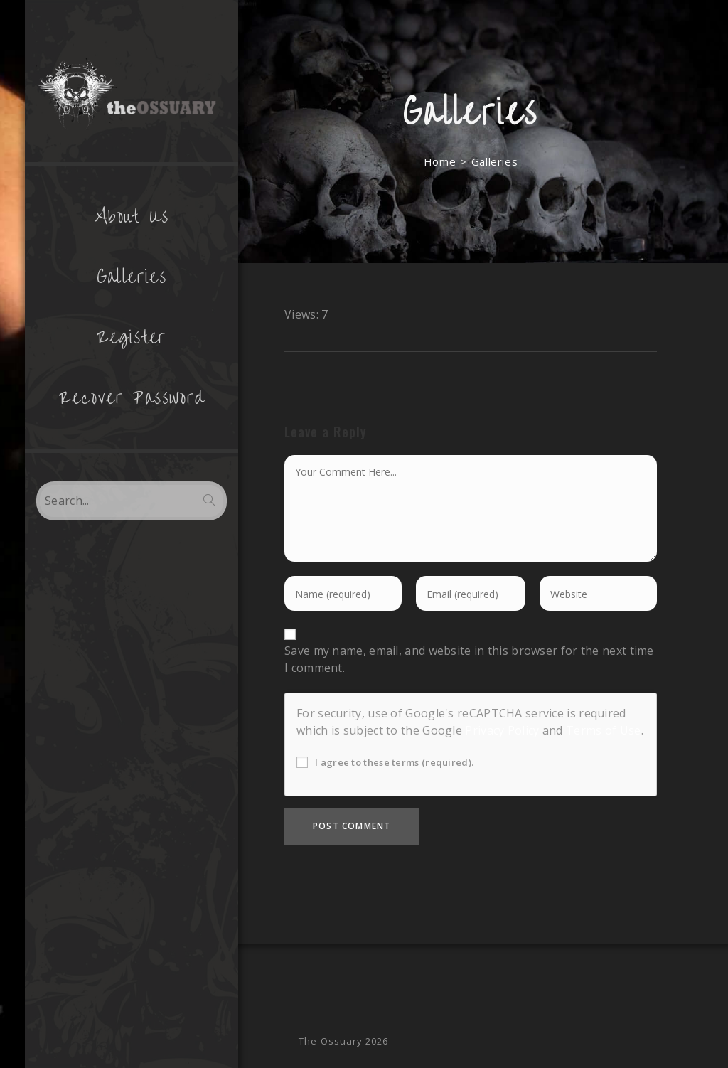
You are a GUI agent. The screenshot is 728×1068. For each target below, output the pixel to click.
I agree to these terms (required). (384, 762)
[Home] (440, 161)
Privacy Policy (502, 730)
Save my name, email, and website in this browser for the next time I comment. (469, 659)
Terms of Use (603, 730)
